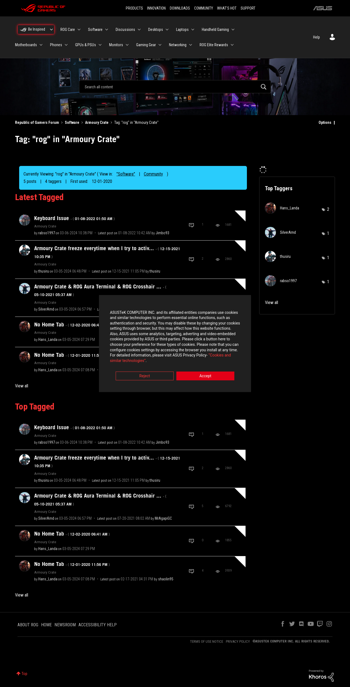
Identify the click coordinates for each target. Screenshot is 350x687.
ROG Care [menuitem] (67, 29)
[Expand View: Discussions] (139, 29)
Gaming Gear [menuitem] (146, 45)
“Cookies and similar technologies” (139, 358)
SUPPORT (248, 8)
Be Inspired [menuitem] (36, 29)
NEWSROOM (65, 624)
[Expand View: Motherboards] (41, 45)
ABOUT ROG (28, 624)
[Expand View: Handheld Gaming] (233, 29)
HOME (46, 624)
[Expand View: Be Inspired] (51, 29)
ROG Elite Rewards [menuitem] (214, 45)
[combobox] (175, 86)
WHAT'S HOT (227, 8)
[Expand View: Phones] (66, 45)
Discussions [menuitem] (125, 29)
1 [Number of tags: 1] (328, 233)
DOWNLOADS (180, 8)
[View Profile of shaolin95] (165, 579)
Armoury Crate (97, 122)
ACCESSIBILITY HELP (97, 624)
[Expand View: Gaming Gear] (160, 45)
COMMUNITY (203, 8)
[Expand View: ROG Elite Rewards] (232, 45)
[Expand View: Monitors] (127, 45)
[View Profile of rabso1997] (46, 233)
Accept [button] (205, 374)
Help (316, 37)
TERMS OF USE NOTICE (206, 641)
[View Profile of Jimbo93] (162, 233)
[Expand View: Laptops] (193, 29)
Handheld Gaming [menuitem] (215, 29)
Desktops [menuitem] (155, 29)
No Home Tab (72, 324)
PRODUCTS (134, 8)
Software (72, 122)
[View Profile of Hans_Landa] (47, 339)
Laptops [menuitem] (182, 29)
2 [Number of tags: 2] (328, 209)
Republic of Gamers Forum (37, 122)
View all (21, 385)
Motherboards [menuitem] (26, 45)
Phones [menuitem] (56, 45)
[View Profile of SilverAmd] (46, 309)
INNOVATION (156, 8)
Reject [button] (144, 374)
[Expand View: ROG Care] (79, 29)
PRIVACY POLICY (238, 641)
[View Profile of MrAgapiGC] (163, 518)
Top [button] (24, 673)
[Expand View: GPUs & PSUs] (100, 45)
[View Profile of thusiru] (43, 271)
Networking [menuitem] (177, 45)
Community (153, 174)
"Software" (125, 174)
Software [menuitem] (95, 29)
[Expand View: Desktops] (167, 29)
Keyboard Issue (74, 218)
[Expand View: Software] (106, 29)
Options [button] (325, 122)
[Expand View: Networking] (190, 45)
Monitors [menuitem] (116, 45)
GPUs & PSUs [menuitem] (85, 45)
